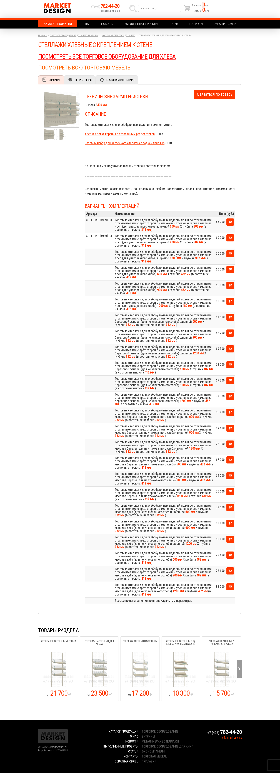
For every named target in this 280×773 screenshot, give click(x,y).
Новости (107, 24)
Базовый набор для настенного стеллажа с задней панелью (124, 143)
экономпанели (153, 751)
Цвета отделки (83, 80)
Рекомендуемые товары (121, 80)
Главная (42, 35)
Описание (55, 80)
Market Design (63, 9)
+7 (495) (106, 7)
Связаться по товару (214, 94)
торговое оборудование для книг (167, 746)
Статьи (173, 24)
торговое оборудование (160, 731)
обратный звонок (110, 11)
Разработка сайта (46, 750)
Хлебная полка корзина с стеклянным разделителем (120, 134)
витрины (148, 736)
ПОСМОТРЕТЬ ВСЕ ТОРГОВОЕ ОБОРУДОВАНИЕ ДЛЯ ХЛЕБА (108, 56)
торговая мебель (155, 756)
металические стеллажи (160, 741)
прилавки (149, 761)
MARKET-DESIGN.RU (58, 747)
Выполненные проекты (141, 24)
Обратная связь (225, 24)
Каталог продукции (58, 24)
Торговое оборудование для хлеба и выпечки (74, 35)
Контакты (196, 24)
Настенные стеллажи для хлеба (118, 35)
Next (239, 669)
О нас (86, 24)
